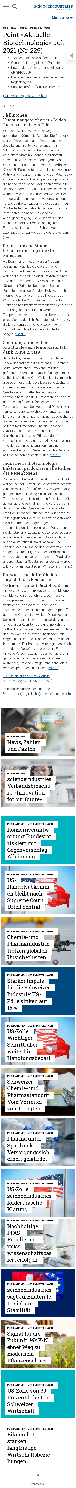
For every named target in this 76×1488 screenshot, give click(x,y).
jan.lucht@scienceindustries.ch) (48, 694)
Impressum (38, 1483)
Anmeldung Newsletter (25, 95)
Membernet (62, 18)
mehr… (8, 237)
